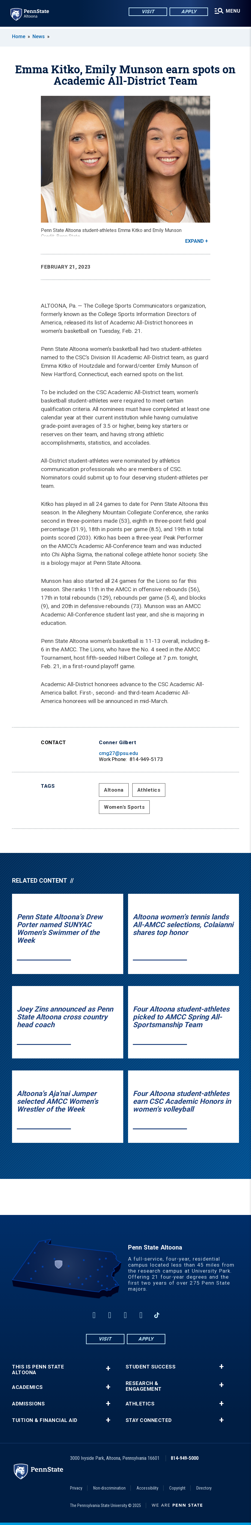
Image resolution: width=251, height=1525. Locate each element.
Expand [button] (194, 241)
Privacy (76, 1488)
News (38, 36)
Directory (204, 1488)
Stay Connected (149, 1420)
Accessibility (147, 1488)
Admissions (28, 1404)
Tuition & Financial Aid (45, 1420)
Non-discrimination (109, 1488)
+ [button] (108, 1368)
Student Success (151, 1367)
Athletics (149, 790)
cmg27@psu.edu (118, 753)
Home (18, 36)
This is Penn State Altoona (38, 1369)
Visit (147, 12)
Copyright (177, 1488)
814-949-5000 (184, 1458)
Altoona (114, 790)
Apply (188, 12)
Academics (27, 1387)
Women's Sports (124, 807)
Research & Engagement (144, 1386)
